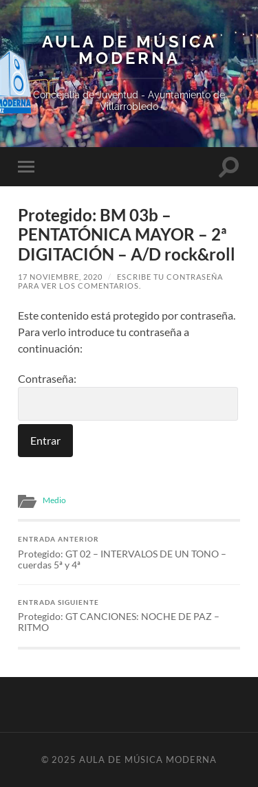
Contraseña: (128, 396)
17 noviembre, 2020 (60, 276)
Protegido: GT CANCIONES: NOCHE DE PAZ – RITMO (129, 616)
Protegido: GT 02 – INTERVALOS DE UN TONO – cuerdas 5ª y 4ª (129, 552)
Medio (54, 500)
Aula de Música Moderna (129, 50)
